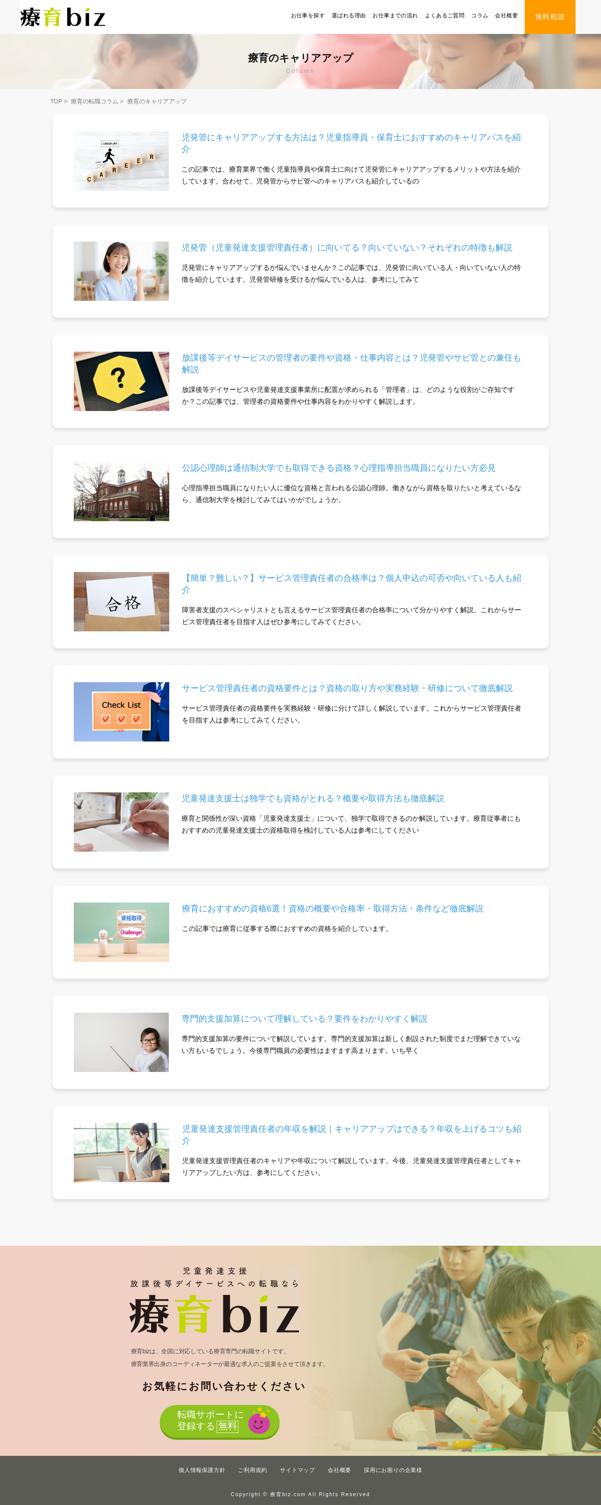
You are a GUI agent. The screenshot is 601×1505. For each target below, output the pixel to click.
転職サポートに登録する (209, 1421)
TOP (56, 101)
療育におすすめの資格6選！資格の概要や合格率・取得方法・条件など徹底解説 (333, 908)
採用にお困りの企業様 (393, 1470)
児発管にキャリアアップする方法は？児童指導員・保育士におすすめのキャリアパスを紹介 (351, 143)
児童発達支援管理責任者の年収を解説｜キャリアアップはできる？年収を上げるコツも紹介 (351, 1134)
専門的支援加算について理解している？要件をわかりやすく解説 (305, 1018)
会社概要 (506, 15)
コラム (479, 15)
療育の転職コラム (94, 101)
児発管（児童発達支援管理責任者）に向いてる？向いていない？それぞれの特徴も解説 (347, 247)
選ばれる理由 (349, 15)
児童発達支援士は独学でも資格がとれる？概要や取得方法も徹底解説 (313, 798)
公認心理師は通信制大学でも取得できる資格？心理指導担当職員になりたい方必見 (339, 467)
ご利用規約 (252, 1470)
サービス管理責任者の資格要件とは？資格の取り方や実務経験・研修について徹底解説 (347, 688)
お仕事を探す (308, 15)
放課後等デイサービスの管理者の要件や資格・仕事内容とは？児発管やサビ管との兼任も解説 (351, 363)
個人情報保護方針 (202, 1470)
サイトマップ (297, 1470)
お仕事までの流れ (395, 15)
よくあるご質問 (445, 15)
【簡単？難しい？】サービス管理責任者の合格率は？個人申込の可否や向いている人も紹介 (351, 583)
